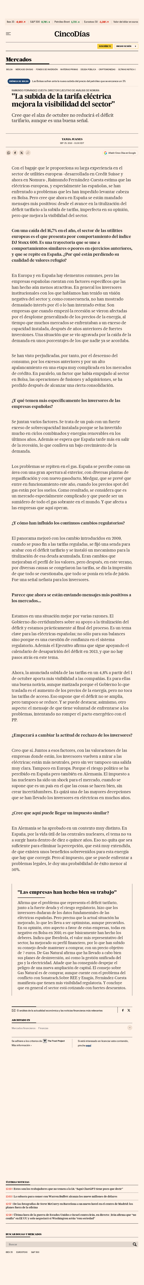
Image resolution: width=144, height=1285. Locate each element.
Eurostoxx (21, 1252)
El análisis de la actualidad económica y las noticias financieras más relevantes (59, 1010)
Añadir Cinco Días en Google (122, 153)
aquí (88, 1045)
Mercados (18, 60)
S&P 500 (35, 22)
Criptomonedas (107, 69)
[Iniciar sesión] (126, 46)
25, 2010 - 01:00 (72, 143)
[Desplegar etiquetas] (129, 1027)
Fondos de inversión (47, 69)
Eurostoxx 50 (91, 22)
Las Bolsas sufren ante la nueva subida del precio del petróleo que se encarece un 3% (79, 81)
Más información (22, 1045)
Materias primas (69, 69)
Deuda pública (88, 69)
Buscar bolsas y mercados (24, 1234)
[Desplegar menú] (8, 33)
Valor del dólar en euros (125, 22)
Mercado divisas (24, 69)
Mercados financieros (23, 1028)
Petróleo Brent (62, 22)
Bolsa (9, 69)
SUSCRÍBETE (105, 46)
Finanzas (43, 1028)
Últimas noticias (127, 69)
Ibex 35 (10, 22)
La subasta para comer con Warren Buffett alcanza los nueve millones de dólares (65, 1196)
